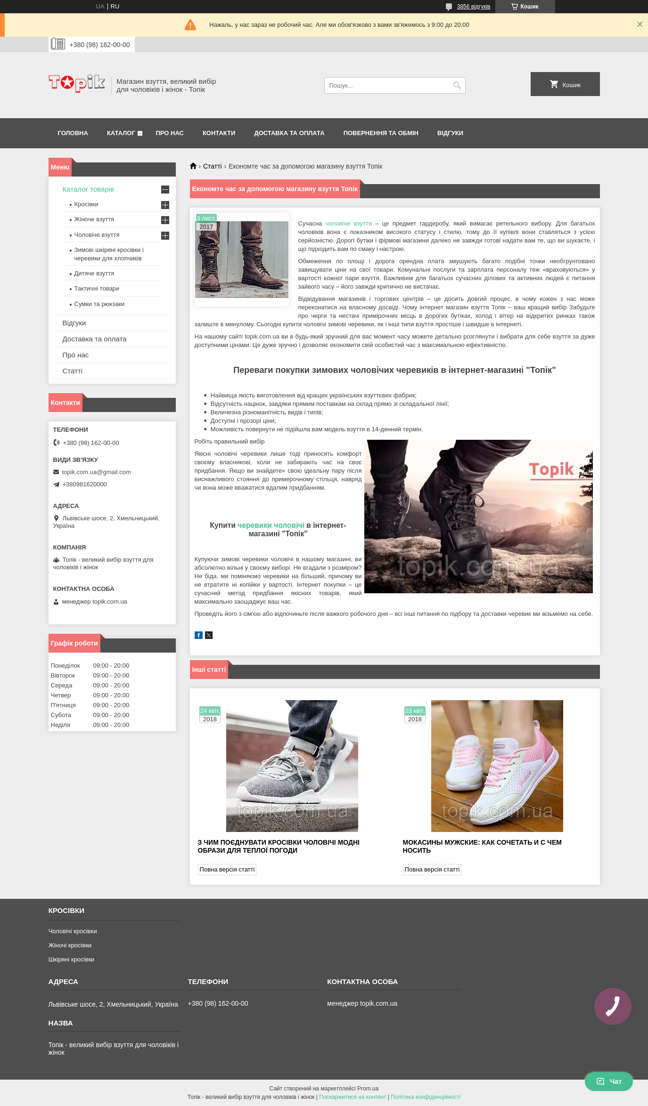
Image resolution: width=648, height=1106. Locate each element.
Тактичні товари (97, 288)
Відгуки (450, 133)
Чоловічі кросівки (73, 931)
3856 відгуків (474, 6)
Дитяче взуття (94, 273)
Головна (73, 133)
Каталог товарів (89, 189)
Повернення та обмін (381, 133)
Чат (609, 1081)
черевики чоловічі (271, 525)
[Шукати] (457, 85)
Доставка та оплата (289, 133)
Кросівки (86, 204)
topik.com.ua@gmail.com (96, 472)
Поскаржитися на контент (352, 1097)
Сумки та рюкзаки (99, 303)
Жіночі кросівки (70, 945)
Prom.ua (367, 1088)
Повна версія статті (227, 869)
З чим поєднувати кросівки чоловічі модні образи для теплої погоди (279, 846)
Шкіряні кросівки (72, 959)
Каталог (121, 133)
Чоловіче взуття (97, 234)
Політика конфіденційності (425, 1097)
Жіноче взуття (94, 219)
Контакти (219, 133)
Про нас (169, 133)
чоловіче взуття (349, 223)
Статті (212, 166)
